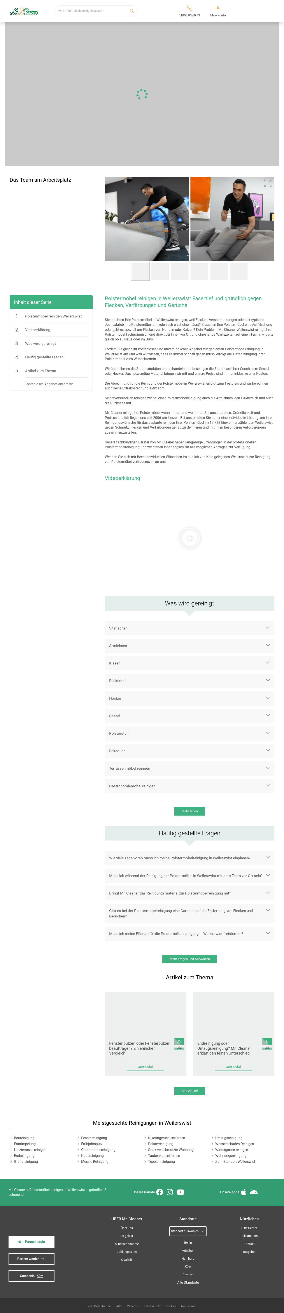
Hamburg (188, 1259)
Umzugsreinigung (228, 1138)
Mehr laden (190, 811)
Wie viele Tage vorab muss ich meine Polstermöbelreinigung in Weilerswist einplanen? (180, 858)
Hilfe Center (249, 1228)
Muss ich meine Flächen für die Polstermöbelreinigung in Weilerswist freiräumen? (176, 933)
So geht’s (127, 1236)
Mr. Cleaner (17, 1190)
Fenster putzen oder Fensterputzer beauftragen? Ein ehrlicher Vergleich (139, 1048)
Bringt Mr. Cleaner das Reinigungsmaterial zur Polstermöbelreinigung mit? (170, 893)
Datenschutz (152, 1306)
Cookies (171, 1306)
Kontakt (249, 1244)
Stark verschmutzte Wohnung (171, 1150)
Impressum (188, 1306)
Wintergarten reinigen (231, 1150)
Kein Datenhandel (99, 1306)
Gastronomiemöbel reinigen (132, 786)
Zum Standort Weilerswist (235, 1162)
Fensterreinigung (94, 1138)
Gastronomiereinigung (98, 1150)
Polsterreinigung (160, 1144)
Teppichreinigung (161, 1162)
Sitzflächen (118, 628)
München (188, 1251)
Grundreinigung (26, 1162)
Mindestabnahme (127, 1244)
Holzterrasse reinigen (30, 1150)
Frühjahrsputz (92, 1144)
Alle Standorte (188, 1282)
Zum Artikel (145, 1066)
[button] (267, 183)
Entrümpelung (25, 1144)
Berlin (188, 1243)
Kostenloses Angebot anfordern (49, 384)
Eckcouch (117, 751)
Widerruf (133, 1306)
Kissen (114, 663)
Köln (188, 1266)
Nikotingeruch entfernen (166, 1138)
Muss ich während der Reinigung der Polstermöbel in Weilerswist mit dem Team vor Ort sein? (186, 876)
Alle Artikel (190, 1091)
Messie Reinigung (95, 1162)
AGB (119, 1306)
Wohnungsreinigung (230, 1156)
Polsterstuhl (119, 733)
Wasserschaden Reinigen (234, 1144)
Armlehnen (118, 645)
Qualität (126, 1260)
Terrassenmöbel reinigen (129, 768)
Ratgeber (249, 1252)
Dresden (188, 1274)
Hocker (115, 698)
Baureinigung (24, 1138)
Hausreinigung (92, 1156)
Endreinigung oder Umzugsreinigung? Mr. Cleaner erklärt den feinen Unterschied (224, 1048)
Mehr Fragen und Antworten (190, 959)
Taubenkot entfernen (164, 1156)
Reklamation (249, 1236)
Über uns (127, 1228)
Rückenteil (117, 680)
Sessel (114, 716)
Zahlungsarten (127, 1252)
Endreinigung (24, 1156)
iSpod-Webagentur (121, 1268)
